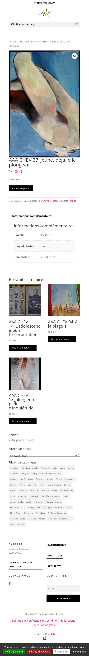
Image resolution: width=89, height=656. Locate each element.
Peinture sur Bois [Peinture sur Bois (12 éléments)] (53, 501)
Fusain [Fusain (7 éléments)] (13, 490)
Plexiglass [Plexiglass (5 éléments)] (40, 513)
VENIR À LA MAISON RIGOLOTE (21, 564)
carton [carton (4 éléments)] (71, 468)
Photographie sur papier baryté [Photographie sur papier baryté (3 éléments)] (58, 507)
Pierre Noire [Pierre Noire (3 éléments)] (15, 513)
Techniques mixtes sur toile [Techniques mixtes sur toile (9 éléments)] (60, 518)
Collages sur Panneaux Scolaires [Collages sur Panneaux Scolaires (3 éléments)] (46, 473)
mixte (73, 200)
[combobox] (44, 454)
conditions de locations (61, 620)
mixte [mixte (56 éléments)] (12, 496)
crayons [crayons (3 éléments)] (49, 479)
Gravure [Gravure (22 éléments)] (45, 490)
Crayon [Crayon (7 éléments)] (39, 479)
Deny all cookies (39, 651)
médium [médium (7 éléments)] (22, 496)
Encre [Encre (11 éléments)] (42, 484)
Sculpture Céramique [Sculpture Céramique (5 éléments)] (57, 513)
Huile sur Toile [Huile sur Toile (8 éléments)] (66, 490)
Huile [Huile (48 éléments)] (54, 490)
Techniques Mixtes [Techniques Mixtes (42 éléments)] (36, 518)
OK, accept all (14, 651)
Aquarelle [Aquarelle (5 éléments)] (45, 468)
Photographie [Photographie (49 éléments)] (34, 507)
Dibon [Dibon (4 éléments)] (22, 484)
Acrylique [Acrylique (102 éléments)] (14, 468)
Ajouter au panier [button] (21, 347)
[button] (75, 56)
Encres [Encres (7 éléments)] (67, 484)
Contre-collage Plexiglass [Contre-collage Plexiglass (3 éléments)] (21, 479)
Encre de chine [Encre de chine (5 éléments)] (54, 484)
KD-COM (50, 634)
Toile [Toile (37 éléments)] (12, 524)
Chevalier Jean (26, 41)
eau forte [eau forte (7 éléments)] (32, 484)
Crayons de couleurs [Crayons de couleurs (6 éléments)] (65, 479)
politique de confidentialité (28, 620)
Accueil (13, 41)
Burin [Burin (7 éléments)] (62, 468)
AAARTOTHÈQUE (56, 544)
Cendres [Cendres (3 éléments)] (14, 473)
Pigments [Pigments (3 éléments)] (28, 513)
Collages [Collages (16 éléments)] (25, 473)
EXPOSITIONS (54, 555)
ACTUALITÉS (54, 566)
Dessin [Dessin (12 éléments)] (13, 484)
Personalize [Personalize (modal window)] (61, 651)
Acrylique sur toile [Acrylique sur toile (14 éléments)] (30, 468)
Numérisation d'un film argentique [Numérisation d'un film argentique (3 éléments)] (44, 496)
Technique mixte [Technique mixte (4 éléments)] (17, 518)
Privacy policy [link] (79, 651)
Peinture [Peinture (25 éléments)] (38, 501)
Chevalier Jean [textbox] (43, 456)
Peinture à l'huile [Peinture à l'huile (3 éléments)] (17, 507)
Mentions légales (44, 625)
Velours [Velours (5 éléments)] (21, 524)
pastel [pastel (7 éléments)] (29, 501)
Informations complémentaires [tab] (32, 216)
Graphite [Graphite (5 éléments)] (34, 490)
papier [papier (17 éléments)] (66, 496)
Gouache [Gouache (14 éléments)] (23, 490)
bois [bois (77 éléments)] (55, 468)
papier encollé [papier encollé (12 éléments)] (16, 501)
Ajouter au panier (20, 188)
